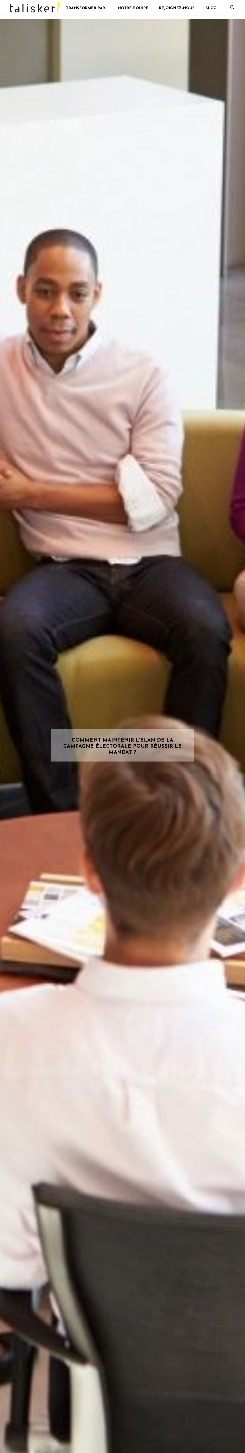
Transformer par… (86, 7)
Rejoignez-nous (177, 7)
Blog (211, 7)
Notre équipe (133, 7)
